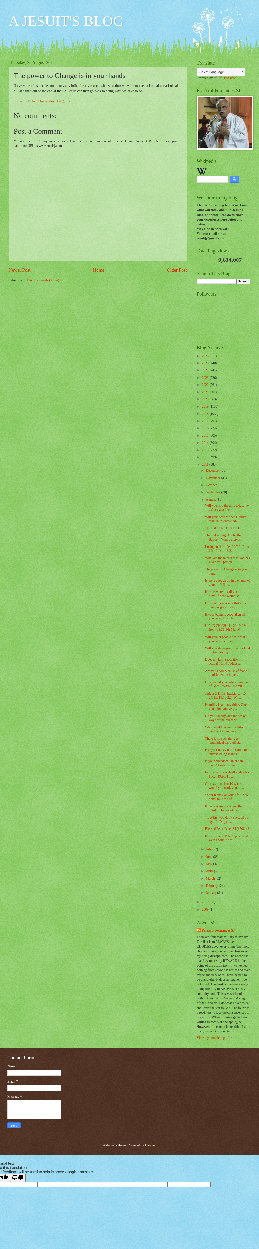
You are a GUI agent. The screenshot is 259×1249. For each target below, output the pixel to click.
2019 (205, 406)
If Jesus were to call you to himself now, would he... (223, 594)
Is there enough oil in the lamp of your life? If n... (227, 582)
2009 (205, 909)
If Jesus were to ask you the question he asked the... (223, 808)
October (212, 485)
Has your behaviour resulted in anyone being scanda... (226, 752)
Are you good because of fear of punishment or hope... (226, 673)
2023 (205, 378)
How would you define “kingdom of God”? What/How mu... (227, 684)
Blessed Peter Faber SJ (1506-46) (227, 829)
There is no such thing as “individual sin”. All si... (223, 741)
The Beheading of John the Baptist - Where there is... (224, 537)
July (209, 849)
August (211, 499)
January (211, 893)
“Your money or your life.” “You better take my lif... (227, 797)
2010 (205, 902)
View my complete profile (214, 1038)
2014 (205, 443)
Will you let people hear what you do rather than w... (225, 639)
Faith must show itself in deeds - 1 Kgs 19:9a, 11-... (227, 774)
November (213, 478)
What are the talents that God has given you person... (227, 560)
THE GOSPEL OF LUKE (222, 528)
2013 (205, 450)
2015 (205, 435)
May (209, 864)
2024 (205, 370)
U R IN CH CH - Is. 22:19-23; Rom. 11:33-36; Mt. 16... (225, 628)
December (213, 470)
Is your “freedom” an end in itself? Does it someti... (224, 763)
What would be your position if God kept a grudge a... (226, 729)
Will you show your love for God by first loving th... (227, 650)
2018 (205, 414)
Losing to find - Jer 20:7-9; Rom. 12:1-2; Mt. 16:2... (227, 549)
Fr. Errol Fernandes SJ (218, 930)
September (213, 492)
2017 (205, 421)
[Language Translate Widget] (221, 72)
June (209, 856)
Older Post (177, 269)
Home (98, 269)
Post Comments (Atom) (43, 280)
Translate (225, 78)
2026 (205, 356)
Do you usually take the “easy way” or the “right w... (225, 718)
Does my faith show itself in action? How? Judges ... (224, 661)
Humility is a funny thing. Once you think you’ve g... (226, 707)
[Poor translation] (18, 1178)
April (210, 871)
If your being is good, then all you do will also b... (225, 616)
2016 (205, 428)
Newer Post (20, 269)
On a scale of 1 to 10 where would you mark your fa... (224, 786)
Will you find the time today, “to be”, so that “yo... (227, 507)
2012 (205, 457)
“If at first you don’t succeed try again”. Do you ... (226, 820)
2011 (205, 464)
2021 (205, 392)
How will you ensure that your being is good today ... (225, 605)
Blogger (150, 1145)
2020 (205, 399)
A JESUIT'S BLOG (66, 21)
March (211, 878)
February (212, 886)
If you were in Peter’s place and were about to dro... (226, 838)
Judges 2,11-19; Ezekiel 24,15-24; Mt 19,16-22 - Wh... (226, 695)
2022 (205, 385)
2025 (205, 363)
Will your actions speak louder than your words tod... (225, 519)
